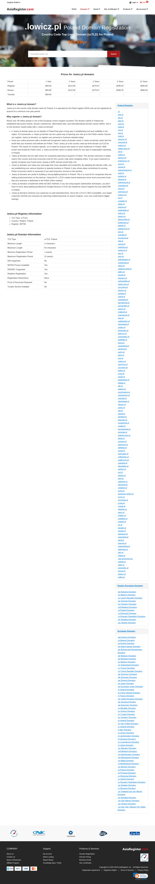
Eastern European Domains (130, 586)
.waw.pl (121, 127)
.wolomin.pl (122, 482)
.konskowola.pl (124, 429)
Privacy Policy (143, 870)
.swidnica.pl (123, 247)
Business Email (85, 860)
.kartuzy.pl (122, 158)
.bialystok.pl (123, 549)
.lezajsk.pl (122, 528)
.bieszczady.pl (124, 219)
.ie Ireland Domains (126, 721)
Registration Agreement (91, 870)
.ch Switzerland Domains (128, 665)
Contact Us (11, 857)
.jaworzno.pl (123, 445)
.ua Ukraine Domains (127, 623)
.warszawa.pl (123, 324)
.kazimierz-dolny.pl (125, 494)
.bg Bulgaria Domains (127, 592)
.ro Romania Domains (127, 613)
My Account (142, 9)
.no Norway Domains (127, 767)
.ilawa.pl (121, 438)
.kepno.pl (121, 216)
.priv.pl (120, 232)
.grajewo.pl (122, 488)
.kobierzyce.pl (123, 229)
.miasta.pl (122, 522)
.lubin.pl (121, 565)
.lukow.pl (121, 414)
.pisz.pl (121, 318)
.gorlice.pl (122, 469)
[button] (13, 2)
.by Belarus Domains (127, 595)
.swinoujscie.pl (124, 182)
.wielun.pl (122, 574)
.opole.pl (121, 377)
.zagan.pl (121, 327)
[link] (140, 876)
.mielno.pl (122, 361)
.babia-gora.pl (123, 149)
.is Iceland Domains (126, 727)
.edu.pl (120, 121)
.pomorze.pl (123, 192)
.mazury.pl (122, 195)
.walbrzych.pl (123, 460)
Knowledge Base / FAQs (52, 863)
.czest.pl (121, 503)
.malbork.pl (122, 312)
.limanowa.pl (123, 331)
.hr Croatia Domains (126, 714)
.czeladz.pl (122, 201)
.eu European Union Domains (130, 687)
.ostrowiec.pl (123, 454)
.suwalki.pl (122, 235)
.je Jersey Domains (126, 733)
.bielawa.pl (122, 448)
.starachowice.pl (125, 170)
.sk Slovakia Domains (127, 620)
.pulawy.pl (122, 176)
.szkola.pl (122, 562)
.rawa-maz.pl (123, 284)
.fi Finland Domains (126, 690)
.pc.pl (120, 525)
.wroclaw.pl (122, 432)
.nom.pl (121, 164)
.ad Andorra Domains (127, 637)
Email (96, 9)
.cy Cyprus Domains (126, 668)
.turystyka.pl (123, 500)
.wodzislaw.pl (123, 346)
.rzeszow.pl (122, 142)
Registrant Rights (110, 870)
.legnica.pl (122, 207)
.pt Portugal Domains (127, 773)
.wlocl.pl (121, 266)
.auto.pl (121, 173)
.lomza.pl (121, 571)
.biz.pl (120, 118)
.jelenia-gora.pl (124, 435)
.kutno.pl (121, 213)
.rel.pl (120, 152)
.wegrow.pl (122, 349)
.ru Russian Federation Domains (131, 616)
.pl (119, 112)
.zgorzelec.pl (123, 568)
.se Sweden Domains (127, 785)
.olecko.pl (122, 475)
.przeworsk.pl (123, 423)
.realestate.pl (123, 210)
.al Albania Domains (126, 640)
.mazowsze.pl (123, 315)
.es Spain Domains (126, 684)
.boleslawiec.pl (124, 260)
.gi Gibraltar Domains (127, 708)
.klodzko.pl (122, 509)
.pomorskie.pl (123, 306)
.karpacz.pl (122, 278)
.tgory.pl (121, 512)
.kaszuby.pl (122, 420)
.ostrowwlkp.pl (124, 281)
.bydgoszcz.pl (123, 161)
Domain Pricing (85, 857)
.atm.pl (120, 552)
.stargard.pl (122, 463)
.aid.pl (120, 411)
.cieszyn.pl (122, 139)
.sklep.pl (121, 272)
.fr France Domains (126, 696)
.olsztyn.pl (122, 290)
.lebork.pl (121, 226)
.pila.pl (120, 241)
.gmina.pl (121, 244)
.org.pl (120, 130)
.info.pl (120, 115)
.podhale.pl (122, 340)
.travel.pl (121, 451)
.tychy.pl (121, 497)
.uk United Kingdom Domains (130, 699)
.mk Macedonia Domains (128, 758)
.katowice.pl (123, 534)
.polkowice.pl (123, 457)
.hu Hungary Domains (127, 604)
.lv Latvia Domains (125, 745)
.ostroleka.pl (123, 300)
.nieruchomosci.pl (125, 559)
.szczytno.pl (123, 287)
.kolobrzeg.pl (123, 223)
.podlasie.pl (122, 519)
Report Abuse (48, 860)
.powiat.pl (122, 294)
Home (74, 9)
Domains (85, 9)
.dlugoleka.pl (123, 466)
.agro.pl (121, 355)
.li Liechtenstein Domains (128, 736)
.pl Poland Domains (126, 610)
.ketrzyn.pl (122, 334)
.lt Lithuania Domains (127, 739)
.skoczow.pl (123, 485)
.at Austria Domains (126, 643)
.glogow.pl (122, 179)
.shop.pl (121, 189)
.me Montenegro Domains (129, 755)
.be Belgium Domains (127, 656)
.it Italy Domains (124, 730)
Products (128, 9)
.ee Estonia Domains (127, 680)
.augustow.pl (123, 537)
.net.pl (120, 133)
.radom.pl (122, 145)
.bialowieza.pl (123, 380)
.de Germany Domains (127, 674)
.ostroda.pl (122, 398)
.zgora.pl (121, 297)
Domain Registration (87, 854)
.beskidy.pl (122, 417)
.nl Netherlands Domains (128, 764)
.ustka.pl (121, 577)
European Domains (126, 631)
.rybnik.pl (121, 506)
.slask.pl (121, 204)
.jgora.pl (121, 343)
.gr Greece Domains (126, 711)
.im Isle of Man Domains (128, 724)
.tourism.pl (122, 441)
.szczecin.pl (123, 368)
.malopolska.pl (124, 546)
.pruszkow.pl (123, 238)
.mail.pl (121, 136)
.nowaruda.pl (123, 263)
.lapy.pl (121, 478)
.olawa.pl (121, 556)
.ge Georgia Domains (127, 601)
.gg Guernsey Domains (127, 705)
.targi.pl (121, 540)
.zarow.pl (121, 167)
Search (113, 54)
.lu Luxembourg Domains (128, 742)
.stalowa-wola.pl (124, 269)
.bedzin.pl (122, 389)
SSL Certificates (111, 9)
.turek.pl (121, 491)
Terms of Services (127, 870)
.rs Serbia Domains (126, 779)
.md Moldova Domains (127, 607)
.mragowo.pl (123, 186)
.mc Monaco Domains (127, 748)
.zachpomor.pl (124, 395)
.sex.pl (120, 253)
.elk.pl (120, 386)
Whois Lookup (48, 857)
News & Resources (14, 860)
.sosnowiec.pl (123, 337)
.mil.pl (120, 472)
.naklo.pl (121, 155)
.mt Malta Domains (126, 761)
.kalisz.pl (121, 371)
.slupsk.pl (122, 531)
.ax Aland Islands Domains (129, 647)
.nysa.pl (121, 374)
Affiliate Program (13, 863)
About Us (10, 854)
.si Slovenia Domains (127, 788)
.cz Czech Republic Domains (130, 598)
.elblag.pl (121, 383)
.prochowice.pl (124, 392)
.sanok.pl (121, 275)
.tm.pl (120, 198)
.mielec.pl (122, 515)
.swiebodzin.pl (124, 321)
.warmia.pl (122, 543)
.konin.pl (121, 408)
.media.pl (121, 426)
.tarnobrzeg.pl (123, 303)
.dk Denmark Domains (127, 677)
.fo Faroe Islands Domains (129, 693)
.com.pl (121, 124)
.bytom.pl (121, 309)
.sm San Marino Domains (128, 801)
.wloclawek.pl (123, 401)
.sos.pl (120, 358)
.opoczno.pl (123, 364)
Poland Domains (125, 105)
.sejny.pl (121, 352)
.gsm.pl (121, 256)
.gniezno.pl (122, 250)
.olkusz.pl (122, 405)
